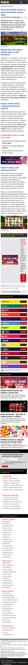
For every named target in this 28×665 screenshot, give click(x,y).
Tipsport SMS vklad (7, 557)
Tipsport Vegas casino (7, 539)
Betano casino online (7, 532)
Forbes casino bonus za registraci (9, 602)
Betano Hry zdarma (6, 587)
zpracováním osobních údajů (15, 462)
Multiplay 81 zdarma (7, 562)
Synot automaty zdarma (7, 580)
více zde (17, 288)
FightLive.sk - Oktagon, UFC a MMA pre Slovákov (13, 489)
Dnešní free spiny (6, 593)
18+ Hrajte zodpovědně (22, 662)
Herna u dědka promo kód (8, 525)
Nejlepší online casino (7, 528)
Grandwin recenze (6, 537)
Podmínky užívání (9, 660)
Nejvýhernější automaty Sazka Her (10, 571)
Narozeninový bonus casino (8, 595)
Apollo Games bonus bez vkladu (9, 617)
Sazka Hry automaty (7, 574)
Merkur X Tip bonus (7, 619)
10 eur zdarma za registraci (8, 604)
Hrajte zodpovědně (3, 285)
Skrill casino (5, 632)
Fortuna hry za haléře (7, 576)
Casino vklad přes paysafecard (9, 627)
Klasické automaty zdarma (8, 585)
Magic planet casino (7, 534)
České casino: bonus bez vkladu (9, 615)
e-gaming (20, 173)
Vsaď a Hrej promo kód (7, 554)
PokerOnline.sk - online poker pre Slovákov (12, 508)
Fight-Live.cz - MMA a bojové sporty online (11, 480)
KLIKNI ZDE (6, 135)
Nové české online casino (8, 530)
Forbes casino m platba (7, 550)
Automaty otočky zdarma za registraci (10, 599)
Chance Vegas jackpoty (7, 545)
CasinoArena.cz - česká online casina (10, 497)
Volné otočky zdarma (7, 622)
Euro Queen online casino (8, 541)
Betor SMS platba (6, 543)
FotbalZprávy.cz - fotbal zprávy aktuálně (11, 483)
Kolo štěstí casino (6, 578)
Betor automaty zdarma (7, 582)
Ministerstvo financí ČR (12, 652)
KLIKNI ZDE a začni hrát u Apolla (23, 278)
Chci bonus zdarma (6, 611)
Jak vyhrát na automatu (7, 569)
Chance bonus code (7, 523)
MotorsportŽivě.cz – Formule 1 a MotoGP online (12, 485)
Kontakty (2, 660)
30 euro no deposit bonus (8, 613)
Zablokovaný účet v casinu (8, 552)
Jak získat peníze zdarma (8, 634)
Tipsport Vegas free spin (7, 608)
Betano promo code (7, 521)
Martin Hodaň (17, 17)
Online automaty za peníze (8, 565)
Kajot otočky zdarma (7, 606)
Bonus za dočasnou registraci (8, 597)
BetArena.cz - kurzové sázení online (10, 478)
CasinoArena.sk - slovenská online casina (11, 506)
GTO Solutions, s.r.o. (7, 664)
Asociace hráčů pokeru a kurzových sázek (15, 654)
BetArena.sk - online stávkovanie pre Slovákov (12, 487)
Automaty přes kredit (7, 567)
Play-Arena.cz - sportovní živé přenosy (11, 504)
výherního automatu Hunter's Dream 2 (13, 194)
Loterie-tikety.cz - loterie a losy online (10, 499)
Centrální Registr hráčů (7, 630)
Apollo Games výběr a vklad (8, 548)
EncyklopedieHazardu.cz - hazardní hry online (12, 501)
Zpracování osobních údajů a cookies (8, 662)
